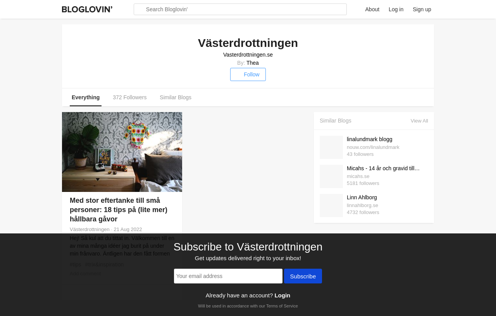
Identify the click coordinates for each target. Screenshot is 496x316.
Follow (247, 74)
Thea (252, 63)
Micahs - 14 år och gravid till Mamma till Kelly (385, 168)
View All (419, 121)
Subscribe (303, 277)
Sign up (422, 9)
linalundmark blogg (370, 139)
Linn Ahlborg (362, 197)
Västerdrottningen (90, 229)
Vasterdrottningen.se (248, 55)
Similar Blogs (175, 97)
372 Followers (129, 97)
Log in (396, 9)
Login (282, 295)
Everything (86, 97)
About (372, 9)
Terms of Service (282, 306)
